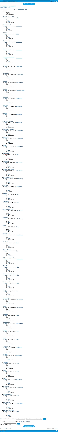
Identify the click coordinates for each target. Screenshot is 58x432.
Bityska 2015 (6, 137)
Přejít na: (2, 424)
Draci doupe (5, 105)
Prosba (4, 225)
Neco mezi (5, 185)
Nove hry (5, 330)
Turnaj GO (5, 265)
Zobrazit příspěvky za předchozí (14, 418)
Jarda (6, 242)
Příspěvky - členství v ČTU (8, 16)
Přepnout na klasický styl (29, 3)
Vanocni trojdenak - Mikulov (8, 57)
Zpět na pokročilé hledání (5, 7)
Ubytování (5, 354)
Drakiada (5, 113)
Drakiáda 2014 (6, 161)
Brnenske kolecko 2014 (8, 177)
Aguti (6, 122)
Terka (6, 251)
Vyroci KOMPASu (6, 346)
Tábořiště (5, 32)
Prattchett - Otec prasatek (8, 410)
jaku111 (6, 363)
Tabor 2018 (5, 65)
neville (6, 162)
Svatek (4, 306)
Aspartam (5, 193)
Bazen (4, 145)
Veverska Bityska (6, 298)
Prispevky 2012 (6, 322)
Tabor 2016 (5, 97)
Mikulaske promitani (7, 48)
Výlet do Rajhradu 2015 (8, 121)
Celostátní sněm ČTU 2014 (8, 169)
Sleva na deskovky (7, 249)
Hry (17, 291)
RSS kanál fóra (6, 153)
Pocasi (4, 370)
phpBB (6, 428)
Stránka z (21, 9)
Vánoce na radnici (7, 24)
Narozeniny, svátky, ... (21, 90)
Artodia (56, 428)
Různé (18, 17)
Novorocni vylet (6, 40)
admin (6, 154)
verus (6, 226)
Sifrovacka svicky (6, 281)
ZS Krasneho (6, 386)
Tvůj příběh (5, 362)
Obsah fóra (3, 430)
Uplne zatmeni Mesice (7, 394)
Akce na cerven (6, 402)
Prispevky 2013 (6, 233)
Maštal (4, 378)
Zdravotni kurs (6, 201)
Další (1, 418)
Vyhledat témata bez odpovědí (10, 1)
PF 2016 (5, 89)
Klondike (5, 81)
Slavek (6, 42)
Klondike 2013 (6, 217)
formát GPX (5, 314)
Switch (4, 338)
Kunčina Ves (5, 241)
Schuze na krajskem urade (8, 257)
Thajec (6, 17)
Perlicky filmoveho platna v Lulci (9, 273)
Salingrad (5, 290)
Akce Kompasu (19, 26)
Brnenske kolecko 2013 (8, 209)
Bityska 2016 (6, 73)
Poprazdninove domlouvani (8, 129)
